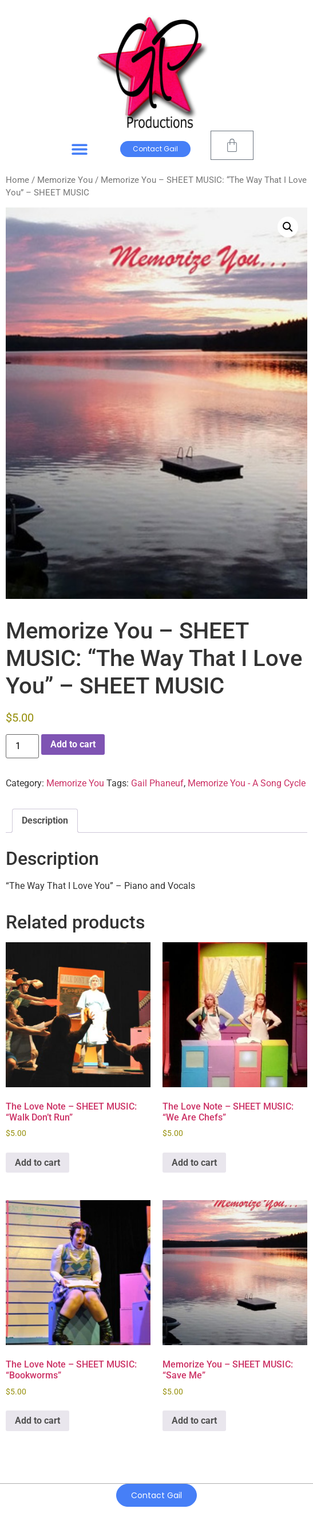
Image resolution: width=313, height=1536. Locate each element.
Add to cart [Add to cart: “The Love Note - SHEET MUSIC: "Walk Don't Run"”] (37, 1162)
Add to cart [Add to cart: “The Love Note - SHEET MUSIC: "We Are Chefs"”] (194, 1162)
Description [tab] (45, 820)
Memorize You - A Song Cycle (247, 783)
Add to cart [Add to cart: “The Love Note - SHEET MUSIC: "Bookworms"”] (37, 1420)
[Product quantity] (22, 746)
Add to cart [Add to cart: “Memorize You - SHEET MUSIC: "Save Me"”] (194, 1420)
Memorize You (65, 180)
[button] (80, 149)
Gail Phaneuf (157, 783)
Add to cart (73, 744)
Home (17, 180)
